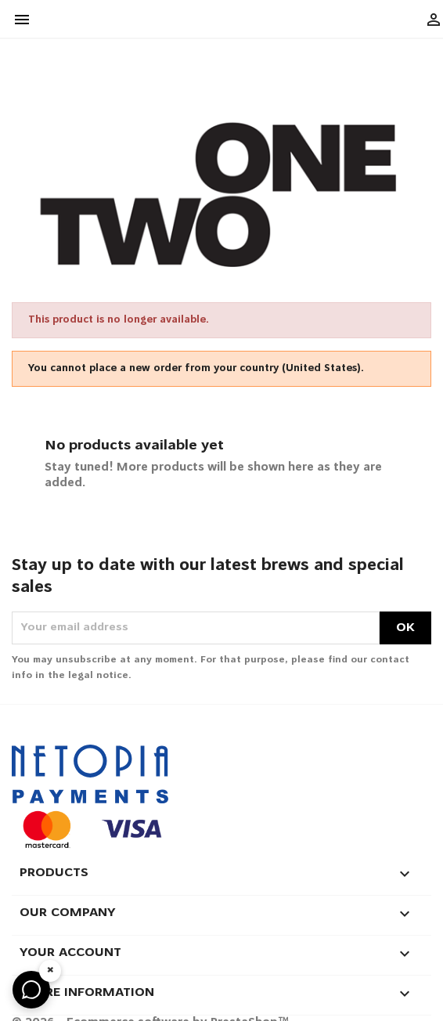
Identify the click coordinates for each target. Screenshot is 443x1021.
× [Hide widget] (50, 970)
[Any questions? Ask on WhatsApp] (31, 989)
